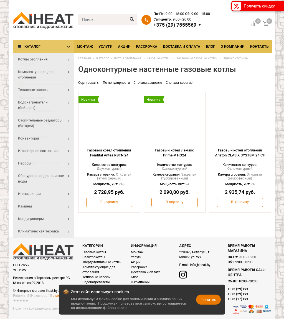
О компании (233, 46)
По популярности (116, 83)
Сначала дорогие (179, 83)
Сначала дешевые (147, 83)
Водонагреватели (96, 282)
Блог (210, 46)
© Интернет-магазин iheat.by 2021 (39, 291)
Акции (124, 46)
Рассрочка (146, 46)
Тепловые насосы (96, 277)
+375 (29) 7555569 (174, 25)
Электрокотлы (93, 257)
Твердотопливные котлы (101, 262)
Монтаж (85, 46)
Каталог (32, 46)
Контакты (260, 46)
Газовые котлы (94, 252)
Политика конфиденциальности (38, 308)
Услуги (105, 46)
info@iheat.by (200, 265)
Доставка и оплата (181, 46)
